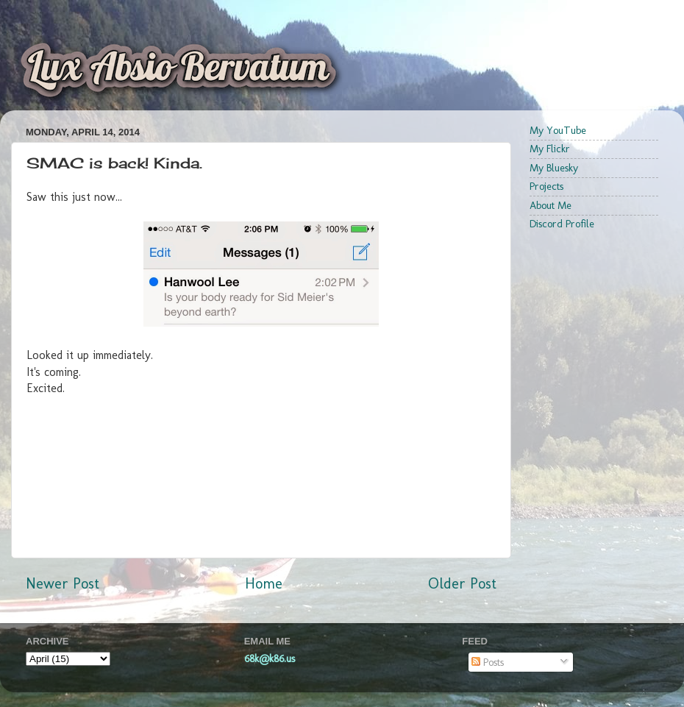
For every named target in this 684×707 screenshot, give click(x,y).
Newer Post (62, 583)
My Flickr (550, 148)
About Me (550, 205)
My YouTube (558, 130)
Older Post (462, 583)
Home (263, 583)
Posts (487, 662)
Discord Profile (562, 223)
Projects (546, 186)
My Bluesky (554, 167)
